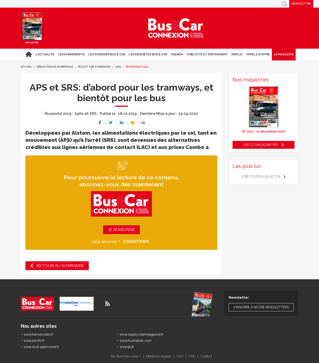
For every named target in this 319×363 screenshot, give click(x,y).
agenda (177, 54)
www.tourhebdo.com (135, 340)
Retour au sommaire (60, 265)
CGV (180, 356)
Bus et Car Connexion (94, 66)
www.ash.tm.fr (34, 340)
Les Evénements (71, 54)
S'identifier (136, 241)
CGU (192, 356)
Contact (206, 356)
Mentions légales (159, 356)
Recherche (284, 4)
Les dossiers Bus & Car (106, 54)
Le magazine (284, 54)
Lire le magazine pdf (261, 145)
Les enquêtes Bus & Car (148, 54)
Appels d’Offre (258, 54)
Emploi (237, 54)
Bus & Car (175, 28)
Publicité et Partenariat (207, 54)
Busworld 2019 (137, 66)
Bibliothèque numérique (55, 66)
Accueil (28, 54)
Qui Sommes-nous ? (125, 356)
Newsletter (301, 3)
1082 (118, 66)
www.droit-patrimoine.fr (41, 347)
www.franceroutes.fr (38, 334)
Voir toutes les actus (260, 177)
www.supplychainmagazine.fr (141, 334)
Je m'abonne (121, 229)
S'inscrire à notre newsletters (261, 307)
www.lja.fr (127, 347)
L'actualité (45, 54)
